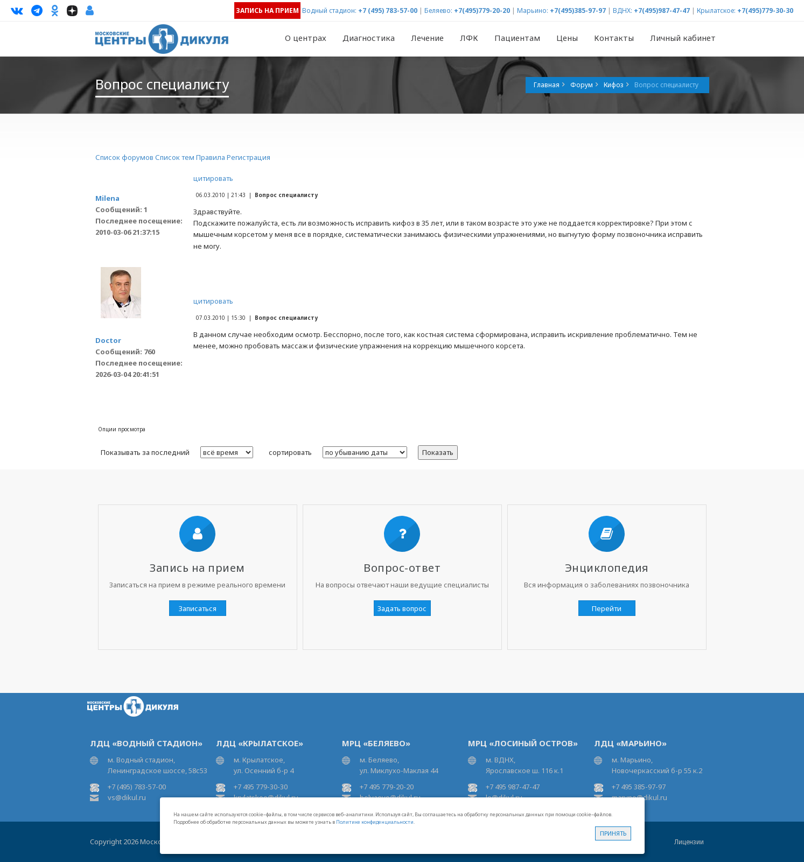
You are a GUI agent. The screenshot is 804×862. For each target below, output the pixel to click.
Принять (613, 833)
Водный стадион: (329, 10)
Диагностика (368, 37)
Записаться (197, 608)
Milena (107, 198)
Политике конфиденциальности (375, 821)
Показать (437, 452)
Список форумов (124, 157)
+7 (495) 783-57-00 (387, 10)
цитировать (213, 178)
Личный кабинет (683, 37)
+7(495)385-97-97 (578, 10)
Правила (210, 157)
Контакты (614, 37)
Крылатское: (716, 10)
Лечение (427, 37)
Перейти (606, 608)
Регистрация (248, 157)
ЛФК (469, 37)
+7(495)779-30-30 (765, 10)
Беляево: (438, 10)
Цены (567, 37)
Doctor (108, 340)
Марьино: (532, 10)
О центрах (305, 37)
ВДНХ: (622, 10)
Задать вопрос (402, 608)
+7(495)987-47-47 (662, 10)
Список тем (174, 157)
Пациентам (517, 37)
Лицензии (689, 841)
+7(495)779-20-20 (482, 10)
